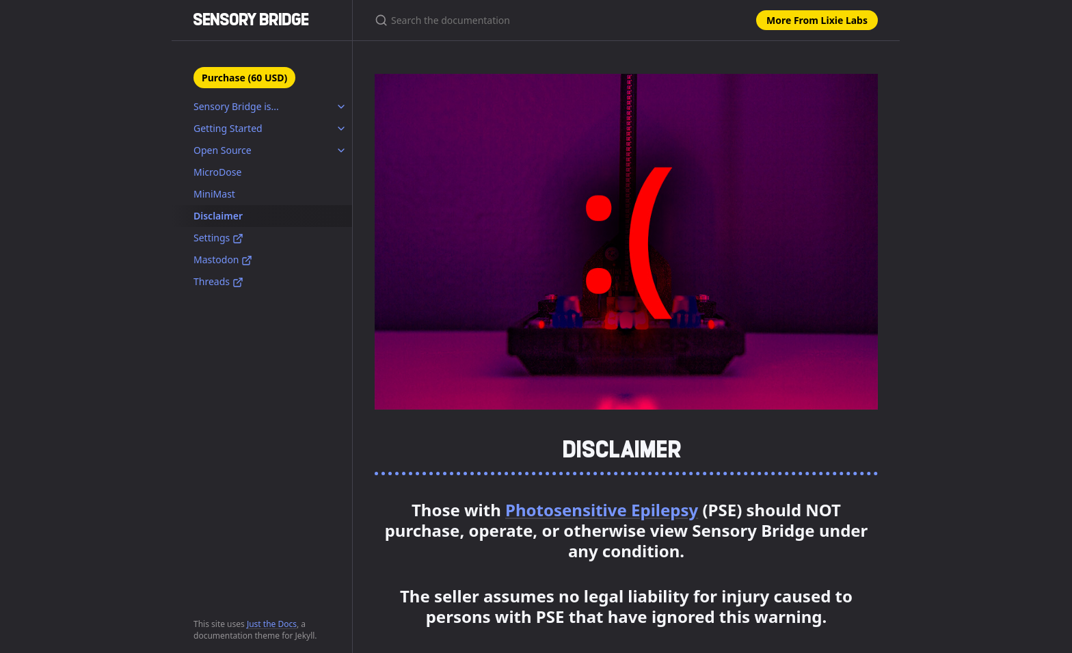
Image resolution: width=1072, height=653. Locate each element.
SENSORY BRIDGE (251, 19)
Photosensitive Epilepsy (601, 509)
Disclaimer (218, 215)
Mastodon (222, 259)
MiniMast (214, 193)
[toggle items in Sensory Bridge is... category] (341, 107)
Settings (218, 237)
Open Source (222, 150)
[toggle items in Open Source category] (341, 150)
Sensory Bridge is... (236, 106)
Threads (218, 281)
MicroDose (217, 171)
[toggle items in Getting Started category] (341, 128)
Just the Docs (272, 624)
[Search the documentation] (536, 20)
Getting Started (228, 128)
